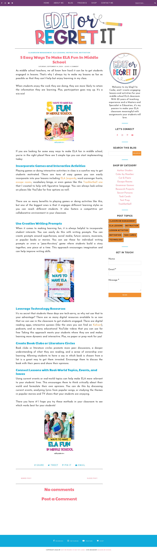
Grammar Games (125, 185)
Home (46, 3)
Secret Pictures (125, 193)
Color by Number (125, 174)
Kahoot (97, 325)
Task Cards (125, 197)
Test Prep (125, 200)
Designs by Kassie (104, 550)
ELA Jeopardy (68, 178)
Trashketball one (93, 182)
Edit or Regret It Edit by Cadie (73, 550)
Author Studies (125, 171)
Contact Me (107, 3)
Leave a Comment (72, 66)
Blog (70, 3)
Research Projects (125, 189)
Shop (94, 3)
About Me (59, 3)
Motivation (84, 53)
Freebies (82, 3)
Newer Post (26, 478)
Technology (116, 240)
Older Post (92, 478)
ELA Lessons (59, 53)
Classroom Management (40, 53)
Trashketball (124, 204)
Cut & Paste (125, 178)
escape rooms (23, 182)
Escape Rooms (124, 182)
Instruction (72, 53)
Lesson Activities (118, 230)
